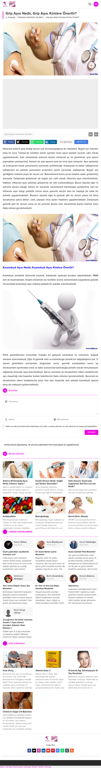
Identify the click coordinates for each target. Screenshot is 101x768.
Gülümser (18, 577)
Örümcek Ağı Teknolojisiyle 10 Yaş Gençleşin (83, 672)
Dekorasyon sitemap (21, 767)
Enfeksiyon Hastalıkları (26, 17)
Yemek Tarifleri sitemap (41, 767)
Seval (87, 542)
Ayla (55, 542)
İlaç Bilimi (40, 17)
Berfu (55, 576)
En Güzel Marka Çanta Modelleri (45, 553)
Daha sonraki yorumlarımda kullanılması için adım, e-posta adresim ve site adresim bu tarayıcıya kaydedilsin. (51, 426)
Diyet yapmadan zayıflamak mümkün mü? (16, 553)
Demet (86, 576)
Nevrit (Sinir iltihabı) (78, 516)
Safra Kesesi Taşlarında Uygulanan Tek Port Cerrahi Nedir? (82, 484)
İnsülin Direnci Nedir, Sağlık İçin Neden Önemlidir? (49, 482)
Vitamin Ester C (43, 670)
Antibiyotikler (9, 516)
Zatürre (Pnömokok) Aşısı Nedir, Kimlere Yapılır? (15, 482)
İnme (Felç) (8, 670)
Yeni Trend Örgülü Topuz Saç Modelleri (16, 587)
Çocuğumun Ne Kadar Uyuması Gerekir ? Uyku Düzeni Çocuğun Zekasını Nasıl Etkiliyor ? (17, 623)
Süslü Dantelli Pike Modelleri (81, 551)
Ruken (20, 542)
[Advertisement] (54, 103)
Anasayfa (10, 17)
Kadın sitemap (6, 767)
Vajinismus (73, 585)
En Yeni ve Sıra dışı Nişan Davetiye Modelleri (47, 587)
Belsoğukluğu (42, 516)
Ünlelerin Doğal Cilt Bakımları (17, 711)
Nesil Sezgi (19, 611)
